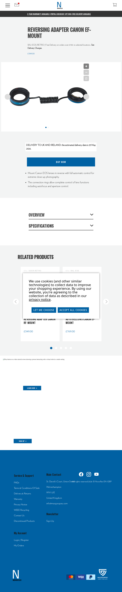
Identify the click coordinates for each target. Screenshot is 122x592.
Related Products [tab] (35, 256)
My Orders (19, 545)
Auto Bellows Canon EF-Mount (80, 321)
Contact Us (19, 515)
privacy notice (40, 299)
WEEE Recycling (21, 510)
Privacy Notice (20, 504)
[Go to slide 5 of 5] (16, 302)
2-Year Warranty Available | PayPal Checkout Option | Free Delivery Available (59, 14)
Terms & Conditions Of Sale (27, 488)
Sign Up (50, 521)
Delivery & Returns (22, 493)
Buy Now (61, 162)
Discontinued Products (24, 521)
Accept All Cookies (73, 310)
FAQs (16, 482)
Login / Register (21, 540)
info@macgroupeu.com (57, 503)
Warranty (18, 499)
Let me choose (43, 310)
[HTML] (61, 401)
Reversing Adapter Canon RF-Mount (39, 321)
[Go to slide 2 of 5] (106, 302)
